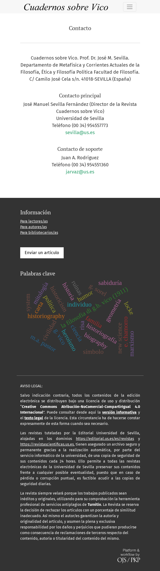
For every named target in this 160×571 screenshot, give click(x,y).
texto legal (33, 418)
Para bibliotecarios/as (39, 232)
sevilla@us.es (80, 132)
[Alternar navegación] (129, 7)
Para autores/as (33, 227)
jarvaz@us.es (80, 172)
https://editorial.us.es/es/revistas (105, 438)
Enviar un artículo (42, 252)
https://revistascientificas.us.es (47, 444)
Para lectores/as (34, 221)
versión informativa (119, 412)
